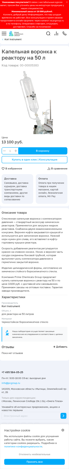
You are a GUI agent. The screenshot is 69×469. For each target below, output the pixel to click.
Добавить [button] (60, 346)
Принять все (35, 461)
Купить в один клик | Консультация (34, 159)
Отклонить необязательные (34, 454)
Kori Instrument (11, 306)
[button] (48, 33)
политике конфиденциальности (23, 446)
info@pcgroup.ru (11, 383)
